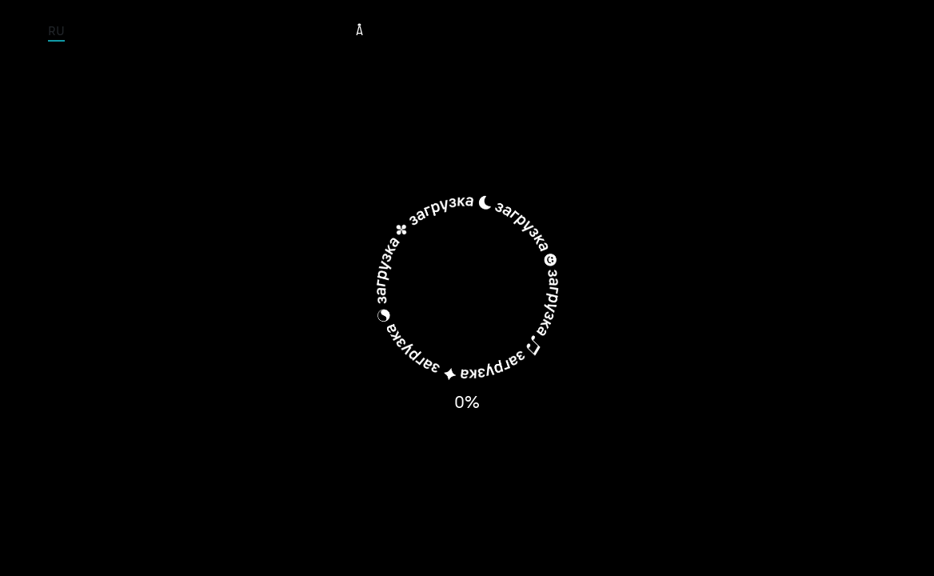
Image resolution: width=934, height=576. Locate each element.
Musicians (480, 30)
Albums (559, 30)
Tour (411, 30)
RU (56, 30)
